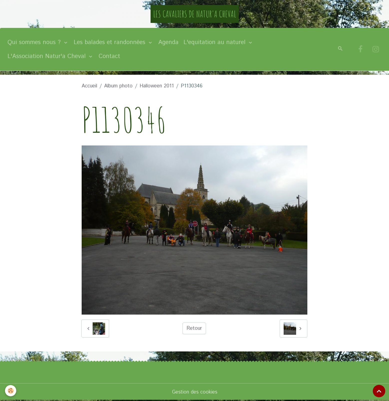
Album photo (118, 86)
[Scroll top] (379, 391)
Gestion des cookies (194, 392)
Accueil (89, 86)
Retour (194, 328)
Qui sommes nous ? (35, 42)
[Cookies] (10, 390)
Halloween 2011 (157, 86)
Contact (109, 56)
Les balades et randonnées (110, 42)
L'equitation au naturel (215, 42)
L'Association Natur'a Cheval (47, 56)
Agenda (168, 42)
